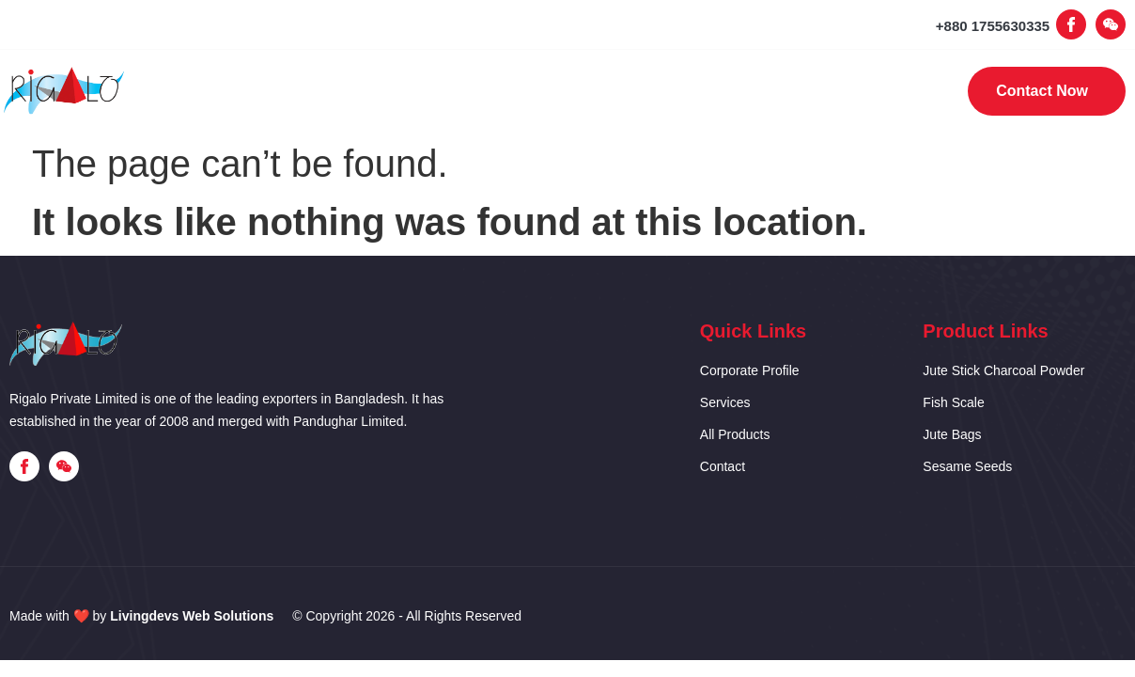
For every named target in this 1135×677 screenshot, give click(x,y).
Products (683, 92)
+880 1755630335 (992, 26)
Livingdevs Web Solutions (191, 615)
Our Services (553, 92)
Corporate (420, 92)
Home (311, 92)
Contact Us (807, 92)
